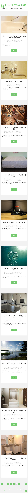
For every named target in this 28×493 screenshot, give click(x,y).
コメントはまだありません (17, 40)
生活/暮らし (20, 132)
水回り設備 (18, 41)
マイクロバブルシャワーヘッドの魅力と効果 (14, 316)
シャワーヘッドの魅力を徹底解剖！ (13, 6)
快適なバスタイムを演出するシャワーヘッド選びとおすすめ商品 (14, 37)
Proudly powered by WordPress (7, 490)
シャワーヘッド (13, 41)
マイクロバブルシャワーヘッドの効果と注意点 (14, 128)
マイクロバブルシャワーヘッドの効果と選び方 (14, 411)
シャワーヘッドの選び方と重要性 (14, 81)
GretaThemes (24, 490)
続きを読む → (14, 51)
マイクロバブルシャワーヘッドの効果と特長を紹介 (14, 458)
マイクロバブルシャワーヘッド (13, 132)
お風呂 (9, 41)
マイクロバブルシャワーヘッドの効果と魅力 (14, 269)
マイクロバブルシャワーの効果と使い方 (14, 222)
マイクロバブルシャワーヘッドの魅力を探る (14, 364)
